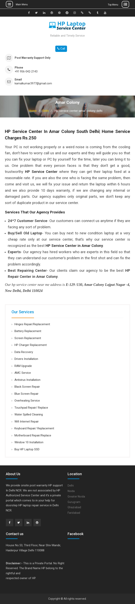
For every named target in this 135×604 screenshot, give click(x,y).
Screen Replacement (27, 338)
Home (33, 111)
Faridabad (74, 512)
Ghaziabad (74, 507)
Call (61, 48)
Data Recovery (23, 352)
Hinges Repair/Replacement (32, 324)
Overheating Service (27, 400)
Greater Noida (76, 496)
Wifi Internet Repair (26, 421)
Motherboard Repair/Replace (32, 435)
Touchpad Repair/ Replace (31, 407)
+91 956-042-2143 (26, 71)
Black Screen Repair (27, 386)
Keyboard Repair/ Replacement (34, 428)
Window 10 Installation (28, 442)
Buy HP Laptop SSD (26, 449)
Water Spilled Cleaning (28, 414)
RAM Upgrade (23, 366)
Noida (71, 491)
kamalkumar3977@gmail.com (33, 83)
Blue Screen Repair (26, 393)
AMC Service (22, 373)
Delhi (46, 111)
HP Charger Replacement (30, 345)
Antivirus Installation (27, 380)
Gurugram (74, 502)
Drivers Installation (26, 359)
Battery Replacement (27, 331)
